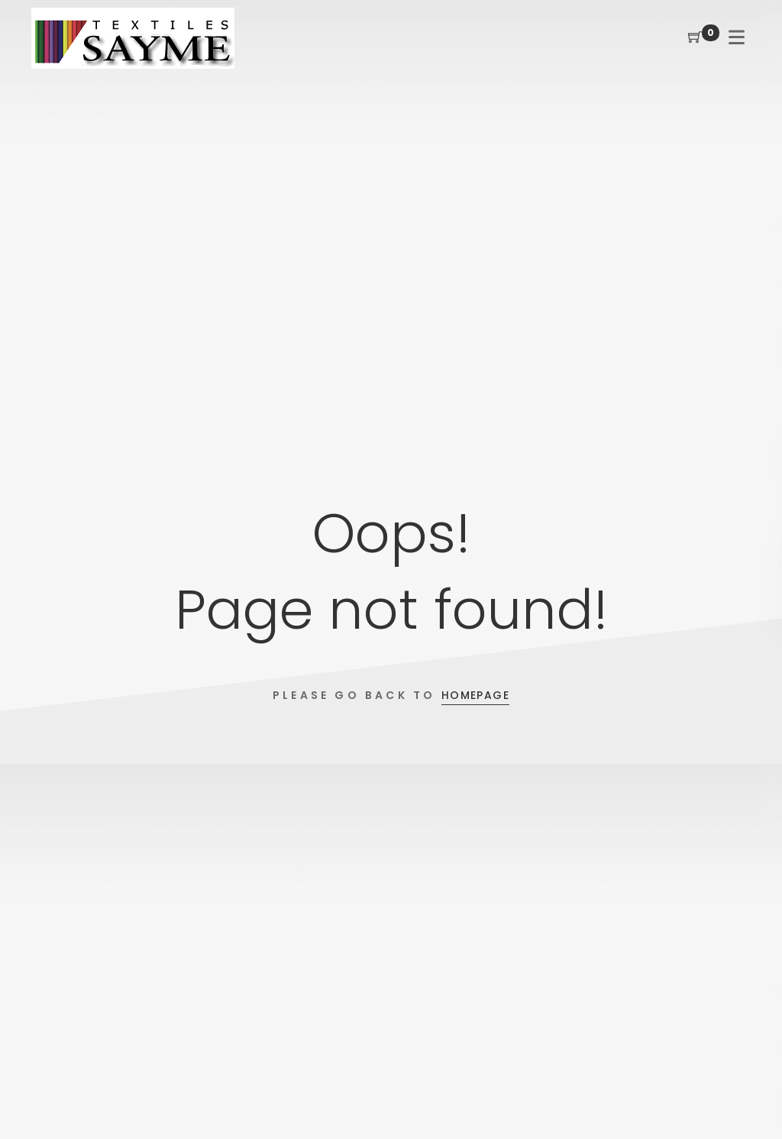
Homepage (475, 695)
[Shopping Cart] (695, 37)
